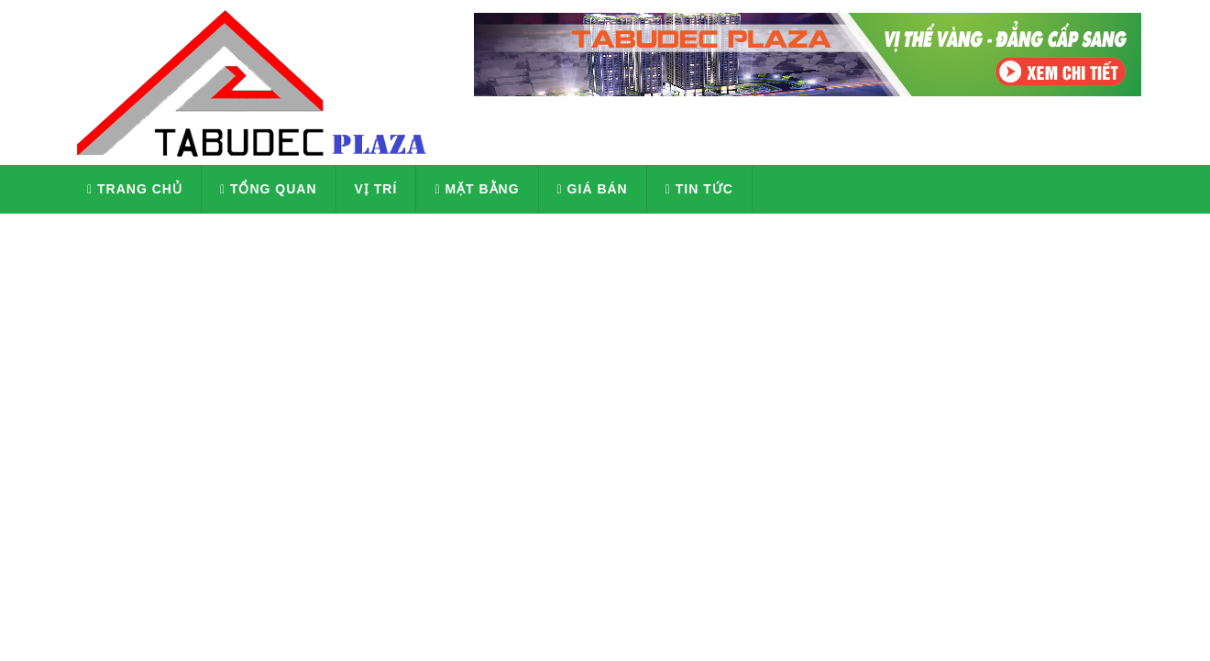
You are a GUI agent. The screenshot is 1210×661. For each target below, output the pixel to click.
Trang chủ (134, 189)
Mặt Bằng (476, 189)
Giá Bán (592, 189)
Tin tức (699, 189)
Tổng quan (268, 189)
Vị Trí (376, 189)
